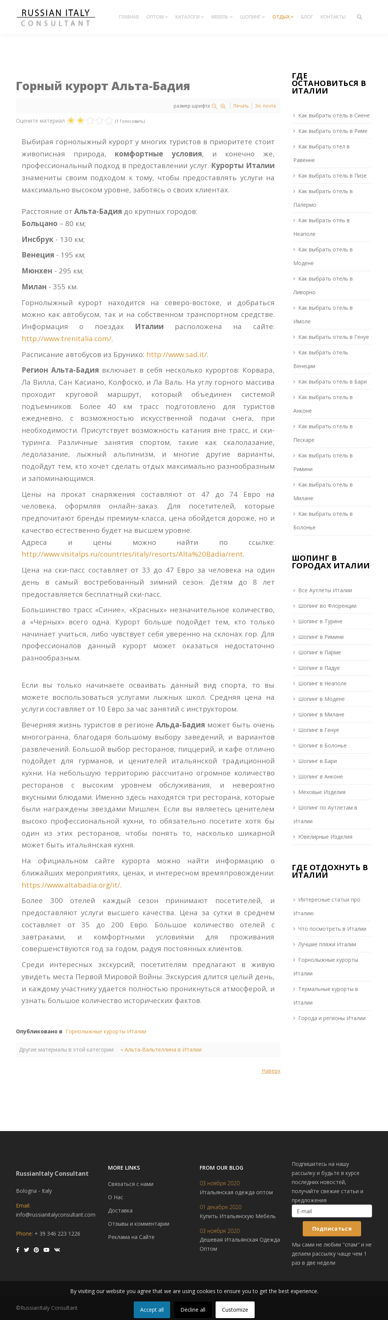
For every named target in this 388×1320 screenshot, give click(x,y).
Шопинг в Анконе (320, 776)
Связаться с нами (130, 1183)
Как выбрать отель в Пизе (332, 175)
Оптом (155, 17)
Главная (129, 17)
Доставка (120, 1210)
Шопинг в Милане (321, 714)
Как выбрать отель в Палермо (323, 197)
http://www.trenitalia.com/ (66, 338)
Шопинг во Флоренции (327, 605)
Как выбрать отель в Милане (323, 491)
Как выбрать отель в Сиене (334, 115)
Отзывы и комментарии (138, 1223)
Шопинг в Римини (321, 636)
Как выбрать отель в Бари (332, 381)
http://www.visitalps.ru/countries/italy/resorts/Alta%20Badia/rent (132, 554)
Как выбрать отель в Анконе (323, 403)
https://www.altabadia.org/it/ (71, 884)
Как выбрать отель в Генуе (333, 336)
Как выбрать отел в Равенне (321, 153)
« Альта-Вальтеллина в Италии (161, 1049)
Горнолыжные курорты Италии (106, 1031)
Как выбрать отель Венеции (320, 359)
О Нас (115, 1197)
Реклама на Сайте (131, 1236)
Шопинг (250, 17)
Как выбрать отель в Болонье (323, 520)
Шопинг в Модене (321, 698)
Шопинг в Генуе (318, 729)
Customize (235, 1309)
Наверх (271, 1070)
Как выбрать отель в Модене (323, 256)
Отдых (280, 17)
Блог (307, 17)
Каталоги (187, 17)
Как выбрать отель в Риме (333, 130)
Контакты (333, 17)
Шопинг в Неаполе (322, 683)
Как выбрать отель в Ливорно (323, 285)
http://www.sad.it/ (176, 354)
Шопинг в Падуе (319, 667)
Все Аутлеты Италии (325, 590)
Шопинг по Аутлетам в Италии (325, 814)
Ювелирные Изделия (325, 836)
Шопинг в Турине (320, 621)
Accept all (152, 1309)
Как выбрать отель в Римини (323, 462)
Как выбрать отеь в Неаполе (321, 227)
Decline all (192, 1309)
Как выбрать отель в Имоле (323, 314)
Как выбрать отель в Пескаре (323, 433)
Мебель (219, 17)
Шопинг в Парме (319, 652)
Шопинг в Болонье (322, 745)
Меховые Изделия (322, 792)
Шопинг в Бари (317, 761)
